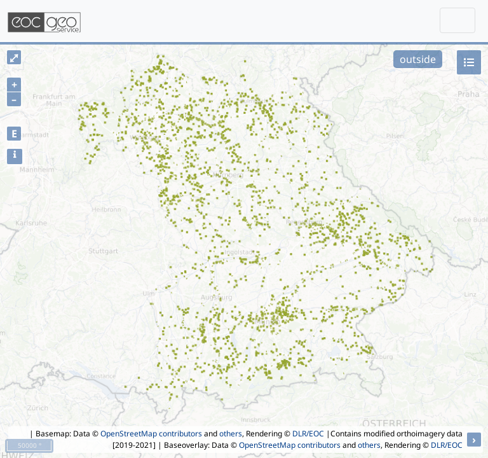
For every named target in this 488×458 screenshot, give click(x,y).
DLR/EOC (308, 433)
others (230, 433)
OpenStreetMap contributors (151, 433)
